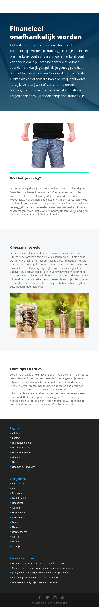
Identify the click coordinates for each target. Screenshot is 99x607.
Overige (16, 527)
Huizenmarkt (19, 512)
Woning (16, 541)
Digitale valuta (19, 498)
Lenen (15, 522)
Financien (17, 457)
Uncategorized (19, 531)
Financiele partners (22, 452)
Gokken (16, 507)
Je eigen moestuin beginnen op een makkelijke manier (40, 572)
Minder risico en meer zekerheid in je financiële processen (43, 567)
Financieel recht (20, 447)
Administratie (19, 483)
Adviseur (16, 433)
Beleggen (17, 493)
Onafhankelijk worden (23, 466)
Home (15, 461)
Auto (14, 488)
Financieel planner (22, 442)
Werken (16, 536)
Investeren (17, 517)
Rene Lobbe (60, 602)
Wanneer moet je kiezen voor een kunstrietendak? (38, 563)
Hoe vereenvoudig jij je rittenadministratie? (35, 582)
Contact (16, 437)
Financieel (17, 502)
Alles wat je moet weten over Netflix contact (35, 577)
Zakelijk (16, 546)
